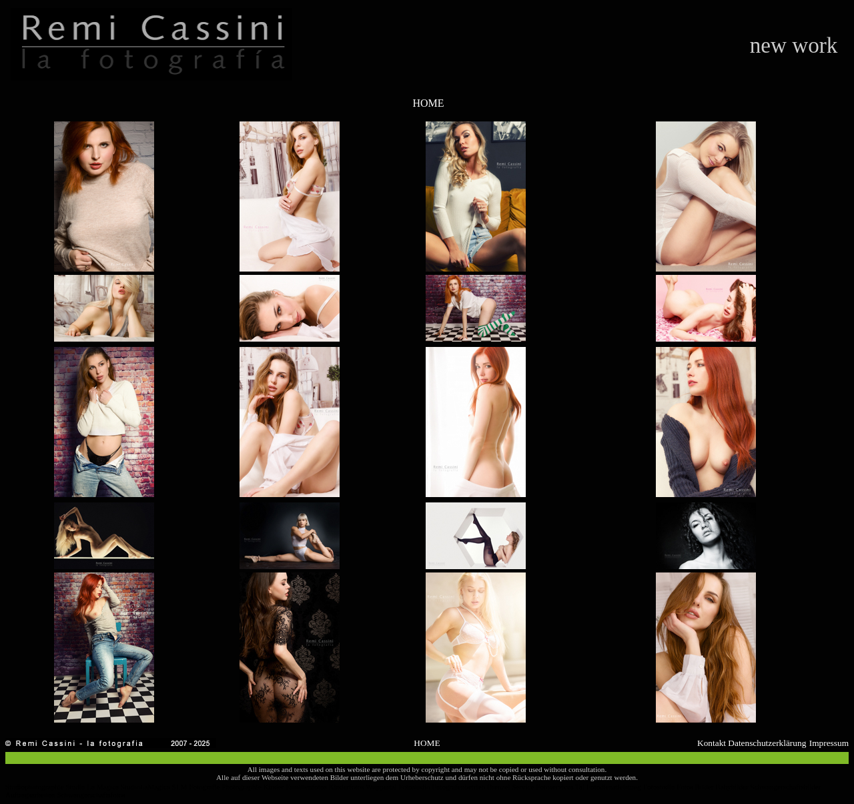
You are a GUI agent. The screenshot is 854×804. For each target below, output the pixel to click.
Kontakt (711, 743)
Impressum (829, 743)
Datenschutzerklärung (767, 743)
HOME (428, 103)
